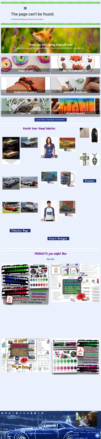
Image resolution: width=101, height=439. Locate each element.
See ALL (50, 259)
